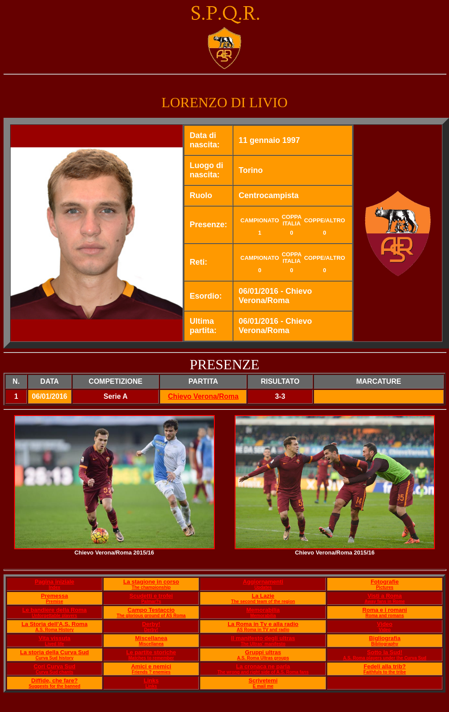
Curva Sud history (54, 658)
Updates (263, 587)
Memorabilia (263, 610)
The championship (151, 587)
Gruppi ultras (263, 652)
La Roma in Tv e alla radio (263, 624)
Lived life (54, 643)
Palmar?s (151, 601)
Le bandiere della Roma (54, 610)
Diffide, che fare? (54, 680)
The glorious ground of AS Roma (151, 615)
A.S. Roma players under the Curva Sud (385, 658)
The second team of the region (263, 601)
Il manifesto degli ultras (263, 638)
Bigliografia (384, 638)
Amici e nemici (151, 666)
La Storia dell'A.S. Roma (55, 624)
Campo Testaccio (151, 610)
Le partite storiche (151, 652)
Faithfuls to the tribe (384, 672)
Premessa (54, 595)
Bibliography (384, 643)
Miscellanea (151, 638)
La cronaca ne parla (263, 666)
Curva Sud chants (54, 672)
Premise (54, 601)
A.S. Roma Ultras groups (263, 658)
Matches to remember (151, 658)
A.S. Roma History (54, 629)
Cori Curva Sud (54, 666)
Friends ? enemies (151, 672)
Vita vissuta (55, 638)
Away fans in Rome (384, 601)
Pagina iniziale (55, 581)
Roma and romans (385, 615)
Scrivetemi (262, 680)
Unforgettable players (54, 615)
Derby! (151, 624)
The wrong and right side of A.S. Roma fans (263, 672)
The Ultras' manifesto (263, 643)
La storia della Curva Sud (54, 652)
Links (151, 680)
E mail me (263, 686)
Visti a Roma (384, 595)
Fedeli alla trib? (384, 666)
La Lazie (263, 595)
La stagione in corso (151, 581)
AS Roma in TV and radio (263, 629)
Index (54, 587)
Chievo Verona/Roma (203, 396)
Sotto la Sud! (384, 652)
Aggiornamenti (263, 581)
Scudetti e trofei (151, 595)
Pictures (384, 587)
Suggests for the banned (54, 686)
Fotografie (384, 581)
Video (385, 624)
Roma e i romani (385, 610)
